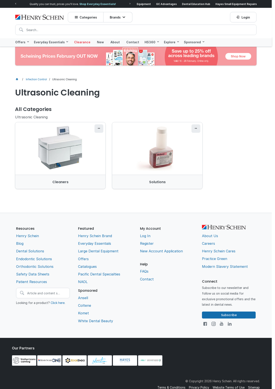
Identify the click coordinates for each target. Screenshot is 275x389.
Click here (58, 294)
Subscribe (229, 306)
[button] (84, 128)
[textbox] (135, 28)
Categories (88, 16)
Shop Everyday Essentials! (97, 3)
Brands (115, 16)
